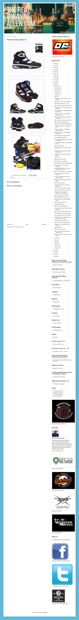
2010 (54, 256)
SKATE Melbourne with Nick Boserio (62, 213)
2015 (54, 83)
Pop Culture (55, 287)
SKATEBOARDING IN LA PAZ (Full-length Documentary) (62, 169)
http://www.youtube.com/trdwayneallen (61, 539)
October (56, 90)
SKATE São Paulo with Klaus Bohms (62, 211)
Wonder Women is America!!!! (61, 220)
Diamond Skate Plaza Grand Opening (62, 105)
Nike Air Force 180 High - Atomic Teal (62, 120)
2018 (54, 77)
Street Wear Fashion (57, 272)
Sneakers (12, 177)
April (56, 242)
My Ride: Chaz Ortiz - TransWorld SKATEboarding (61, 130)
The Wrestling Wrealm (58, 394)
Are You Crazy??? (57, 344)
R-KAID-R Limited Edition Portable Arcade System (62, 177)
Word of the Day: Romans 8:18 (61, 206)
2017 (54, 79)
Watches (55, 301)
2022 (54, 69)
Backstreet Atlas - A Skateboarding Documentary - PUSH (62, 218)
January (56, 248)
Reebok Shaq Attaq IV (59, 204)
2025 (54, 63)
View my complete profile (57, 450)
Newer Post (9, 224)
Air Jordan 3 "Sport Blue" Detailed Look (63, 124)
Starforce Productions (58, 392)
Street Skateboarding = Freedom (60, 280)
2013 (54, 250)
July (56, 96)
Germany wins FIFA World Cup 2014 (62, 188)
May (56, 240)
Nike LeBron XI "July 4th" (60, 229)
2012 (54, 252)
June (56, 238)
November (57, 88)
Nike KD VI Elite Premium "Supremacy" (63, 171)
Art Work (55, 316)
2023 (54, 67)
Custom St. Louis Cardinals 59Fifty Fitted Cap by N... (62, 114)
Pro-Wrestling (56, 330)
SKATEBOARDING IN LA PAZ (61, 197)
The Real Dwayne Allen (59, 438)
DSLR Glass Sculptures (59, 183)
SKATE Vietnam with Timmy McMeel (62, 215)
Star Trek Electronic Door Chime (61, 195)
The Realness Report (58, 376)
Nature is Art (56, 323)
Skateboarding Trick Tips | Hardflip (62, 135)
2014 (54, 85)
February (57, 246)
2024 (54, 65)
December (57, 86)
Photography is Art (57, 309)
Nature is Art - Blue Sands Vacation (62, 222)
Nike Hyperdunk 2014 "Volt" (60, 202)
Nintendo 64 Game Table (60, 159)
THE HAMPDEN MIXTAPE (60, 137)
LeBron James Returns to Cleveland (62, 190)
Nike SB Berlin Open (59, 145)
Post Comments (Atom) (18, 226)
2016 (54, 81)
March (56, 244)
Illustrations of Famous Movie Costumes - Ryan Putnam (60, 192)
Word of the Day (56, 265)
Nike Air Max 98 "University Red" (61, 122)
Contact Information (57, 396)
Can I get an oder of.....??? (59, 351)
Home (27, 224)
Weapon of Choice (57, 368)
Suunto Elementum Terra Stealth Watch (63, 163)
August (56, 94)
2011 (54, 254)
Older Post (44, 224)
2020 (54, 73)
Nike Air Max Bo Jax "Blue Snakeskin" (62, 101)
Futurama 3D (57, 157)
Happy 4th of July (58, 227)
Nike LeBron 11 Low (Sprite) (60, 161)
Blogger (45, 612)
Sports (54, 337)
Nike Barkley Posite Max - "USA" (61, 103)
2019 (54, 75)
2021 (54, 71)
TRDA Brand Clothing (58, 384)
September (57, 92)
